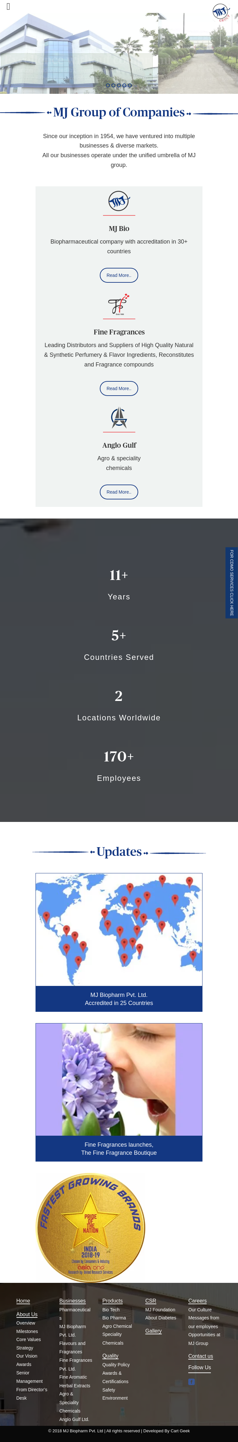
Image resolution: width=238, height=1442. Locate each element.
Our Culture (200, 1309)
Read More (14, 84)
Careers (197, 1301)
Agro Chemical (117, 1326)
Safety (108, 1390)
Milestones (27, 1331)
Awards (23, 1364)
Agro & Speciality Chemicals (69, 1402)
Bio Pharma (114, 1317)
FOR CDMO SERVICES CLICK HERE (231, 583)
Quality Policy (116, 1364)
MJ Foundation (160, 1309)
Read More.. (119, 275)
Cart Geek (180, 1430)
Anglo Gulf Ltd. (74, 1419)
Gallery (153, 1331)
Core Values (28, 1339)
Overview (25, 1323)
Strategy (24, 1347)
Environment (115, 1398)
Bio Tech (110, 1309)
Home (23, 1301)
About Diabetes (160, 1317)
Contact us (200, 1356)
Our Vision (26, 1356)
